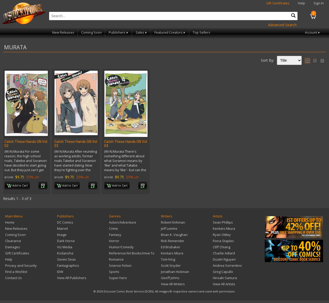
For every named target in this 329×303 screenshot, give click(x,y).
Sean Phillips (223, 222)
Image (62, 234)
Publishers (119, 32)
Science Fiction (120, 265)
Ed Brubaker (170, 247)
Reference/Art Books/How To (131, 253)
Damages (12, 247)
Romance (116, 259)
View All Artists (224, 284)
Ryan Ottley (222, 234)
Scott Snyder (171, 265)
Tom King (168, 259)
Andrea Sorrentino (227, 265)
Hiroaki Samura (225, 278)
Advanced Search (282, 24)
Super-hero (118, 278)
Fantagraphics (68, 265)
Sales (142, 32)
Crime (113, 228)
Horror (114, 240)
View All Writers (173, 284)
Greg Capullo (223, 271)
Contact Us (13, 278)
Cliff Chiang (221, 247)
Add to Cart (17, 185)
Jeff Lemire (169, 228)
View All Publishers (71, 278)
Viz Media (64, 247)
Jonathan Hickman (175, 271)
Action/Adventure (122, 222)
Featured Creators (170, 32)
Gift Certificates (277, 3)
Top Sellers (201, 32)
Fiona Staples (223, 240)
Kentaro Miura (172, 253)
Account (313, 32)
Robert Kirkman (173, 222)
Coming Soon (91, 32)
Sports (114, 271)
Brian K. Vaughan (174, 234)
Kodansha (65, 253)
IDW (60, 271)
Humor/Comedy (121, 247)
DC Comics (65, 222)
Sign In (319, 3)
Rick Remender (172, 240)
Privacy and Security (21, 265)
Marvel (62, 228)
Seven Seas (66, 259)
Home (9, 222)
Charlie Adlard (224, 253)
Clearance (13, 240)
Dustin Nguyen (224, 259)
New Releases (63, 32)
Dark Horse (66, 240)
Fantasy (115, 234)
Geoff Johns (170, 278)
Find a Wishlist (16, 271)
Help (301, 3)
